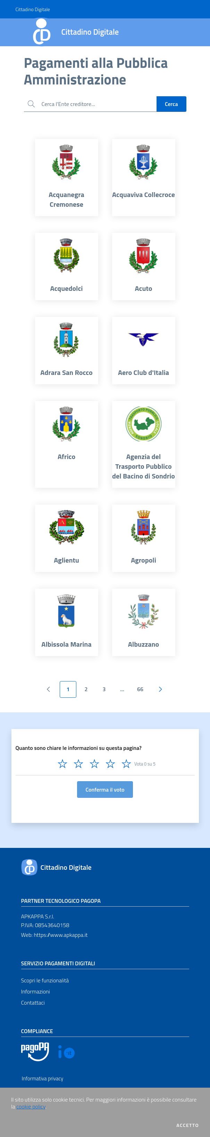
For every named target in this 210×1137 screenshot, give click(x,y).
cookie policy (30, 1106)
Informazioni (35, 991)
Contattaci (33, 1002)
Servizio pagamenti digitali (58, 963)
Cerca (171, 104)
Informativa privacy (43, 1078)
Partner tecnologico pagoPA (61, 901)
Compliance (37, 1031)
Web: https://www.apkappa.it (54, 935)
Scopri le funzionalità (45, 980)
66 (140, 689)
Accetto (187, 1125)
